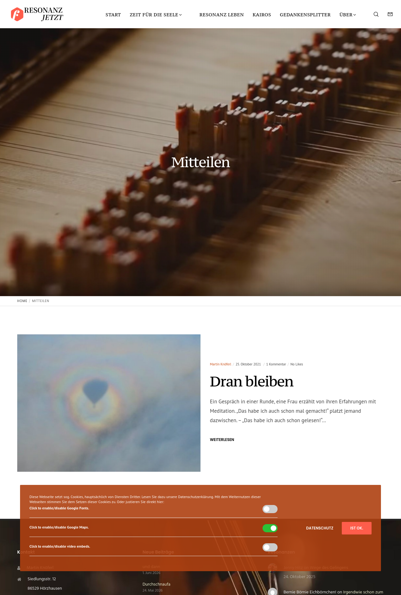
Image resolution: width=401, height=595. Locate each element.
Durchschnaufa (156, 584)
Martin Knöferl (220, 364)
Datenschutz (319, 528)
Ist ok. (356, 528)
